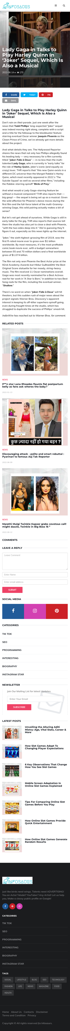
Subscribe (19, 707)
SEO (4, 642)
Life (20, 986)
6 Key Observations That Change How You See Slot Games (46, 766)
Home (5, 1011)
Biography (9, 666)
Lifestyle (21, 980)
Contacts (29, 1011)
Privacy (32, 1015)
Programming (11, 649)
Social (8, 980)
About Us (16, 1011)
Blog (34, 980)
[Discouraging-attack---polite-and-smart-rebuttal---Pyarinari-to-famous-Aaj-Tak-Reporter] (35, 422)
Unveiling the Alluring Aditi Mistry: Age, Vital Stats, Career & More (45, 730)
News (5, 380)
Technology (58, 980)
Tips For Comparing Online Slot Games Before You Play (45, 803)
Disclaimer (42, 1011)
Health (8, 993)
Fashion (9, 986)
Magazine (44, 986)
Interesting (10, 658)
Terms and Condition (14, 1015)
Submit (12, 590)
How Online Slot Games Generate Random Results (46, 841)
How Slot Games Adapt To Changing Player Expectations (44, 747)
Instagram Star (13, 674)
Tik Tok (7, 633)
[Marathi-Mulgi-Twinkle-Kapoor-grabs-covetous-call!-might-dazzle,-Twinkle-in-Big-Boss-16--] (35, 492)
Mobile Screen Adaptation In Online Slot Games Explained (43, 784)
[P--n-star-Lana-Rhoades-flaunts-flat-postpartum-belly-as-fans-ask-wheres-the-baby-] (35, 352)
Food (56, 986)
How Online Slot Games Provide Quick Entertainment (45, 822)
